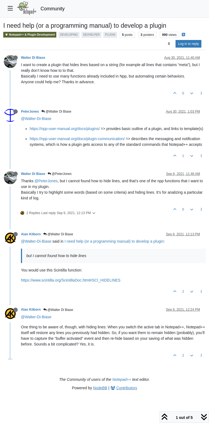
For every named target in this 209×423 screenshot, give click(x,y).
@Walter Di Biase (56, 111)
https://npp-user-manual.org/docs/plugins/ (65, 128)
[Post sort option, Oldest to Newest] (168, 44)
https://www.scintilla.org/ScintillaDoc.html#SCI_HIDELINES (71, 280)
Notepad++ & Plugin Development (30, 34)
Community (53, 8)
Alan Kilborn (31, 234)
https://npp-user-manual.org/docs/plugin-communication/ (77, 139)
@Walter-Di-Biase (36, 118)
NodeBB (100, 388)
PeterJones (30, 111)
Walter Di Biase (33, 58)
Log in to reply (188, 44)
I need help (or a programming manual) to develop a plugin (114, 241)
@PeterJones (60, 174)
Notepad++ (121, 379)
